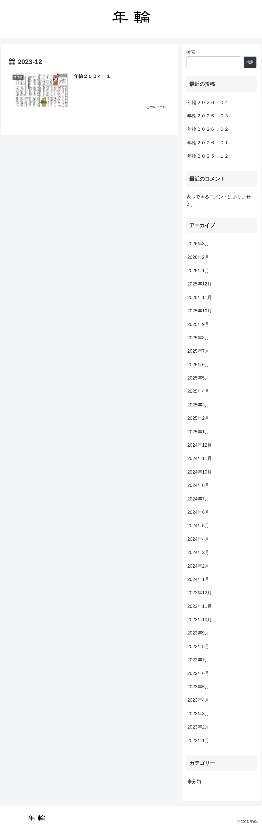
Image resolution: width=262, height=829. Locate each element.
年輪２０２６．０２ (208, 129)
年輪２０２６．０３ (208, 115)
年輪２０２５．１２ (208, 156)
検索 (190, 52)
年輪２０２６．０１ (208, 142)
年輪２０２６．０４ (208, 102)
